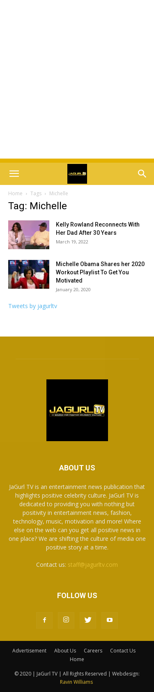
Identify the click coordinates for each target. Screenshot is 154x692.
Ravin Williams (77, 681)
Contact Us (123, 650)
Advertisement (29, 650)
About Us (65, 650)
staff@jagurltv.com (93, 564)
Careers (93, 650)
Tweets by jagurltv (32, 306)
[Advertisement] (77, 81)
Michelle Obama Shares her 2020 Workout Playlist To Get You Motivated (100, 272)
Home (15, 193)
